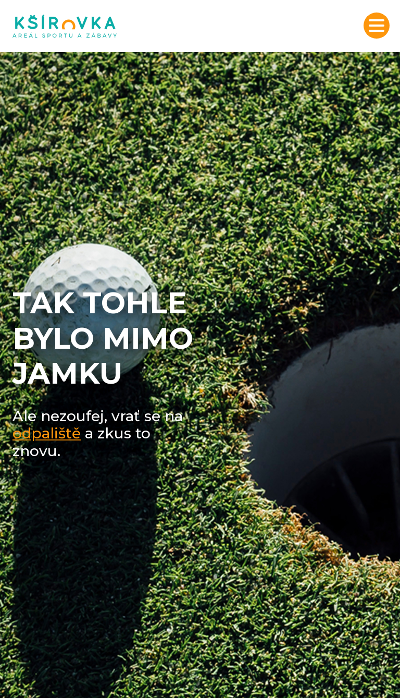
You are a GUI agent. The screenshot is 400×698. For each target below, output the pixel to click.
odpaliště (46, 433)
